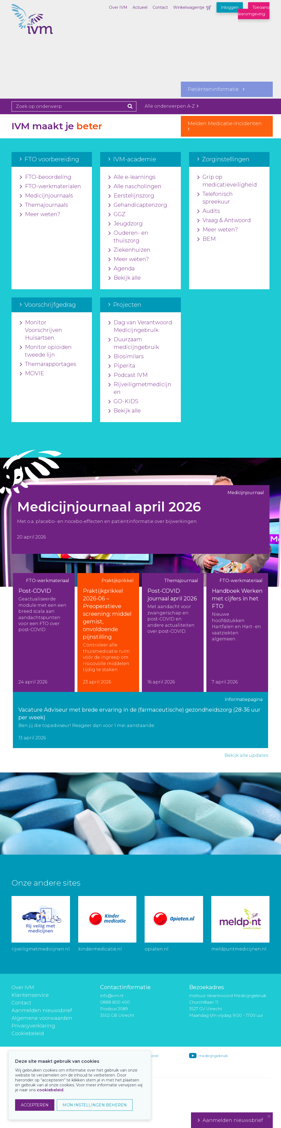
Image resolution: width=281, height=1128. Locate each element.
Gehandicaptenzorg (137, 205)
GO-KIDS (123, 401)
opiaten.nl (156, 949)
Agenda (121, 269)
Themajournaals (44, 205)
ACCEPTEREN (35, 1105)
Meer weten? (40, 214)
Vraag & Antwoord (224, 220)
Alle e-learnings (132, 177)
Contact (160, 7)
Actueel (140, 7)
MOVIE (32, 374)
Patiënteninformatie (216, 89)
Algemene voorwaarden (42, 1018)
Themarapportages (48, 364)
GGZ (116, 214)
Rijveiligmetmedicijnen (139, 388)
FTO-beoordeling (45, 177)
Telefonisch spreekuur (215, 198)
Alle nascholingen (134, 186)
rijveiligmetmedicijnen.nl (41, 949)
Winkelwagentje (188, 7)
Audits (208, 211)
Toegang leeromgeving (253, 10)
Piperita (121, 366)
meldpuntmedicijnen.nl (238, 949)
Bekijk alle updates (246, 755)
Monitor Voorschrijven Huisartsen (41, 330)
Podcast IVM (128, 375)
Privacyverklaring (33, 1026)
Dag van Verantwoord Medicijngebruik (140, 326)
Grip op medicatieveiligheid (227, 181)
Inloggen (229, 7)
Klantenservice (30, 995)
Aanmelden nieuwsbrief (42, 1010)
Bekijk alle (124, 278)
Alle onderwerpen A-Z (171, 106)
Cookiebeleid (28, 1033)
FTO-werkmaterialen (50, 186)
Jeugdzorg (125, 224)
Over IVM (118, 7)
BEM (206, 239)
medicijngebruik (213, 1055)
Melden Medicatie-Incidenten (227, 126)
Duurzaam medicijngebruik (133, 343)
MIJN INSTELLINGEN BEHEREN (95, 1105)
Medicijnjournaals (46, 196)
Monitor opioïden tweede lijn (46, 351)
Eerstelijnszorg (131, 196)
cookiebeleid (50, 1089)
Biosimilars (126, 357)
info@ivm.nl (111, 995)
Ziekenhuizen (129, 250)
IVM (39, 31)
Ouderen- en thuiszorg (128, 237)
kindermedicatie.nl (100, 949)
